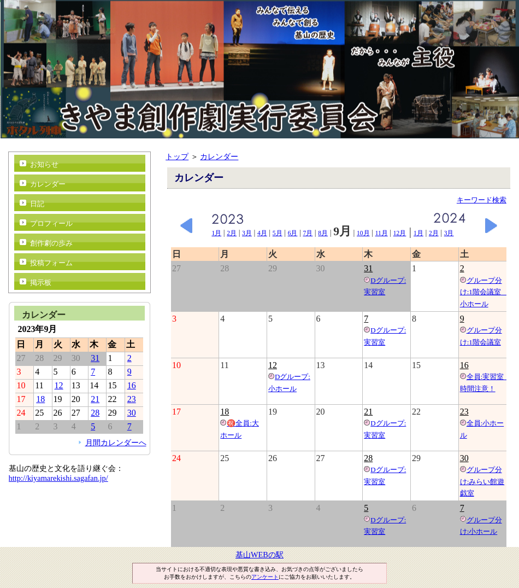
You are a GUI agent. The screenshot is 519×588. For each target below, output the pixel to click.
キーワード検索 (481, 200)
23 (464, 411)
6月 (293, 233)
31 (368, 268)
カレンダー (219, 156)
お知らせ (44, 164)
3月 (247, 233)
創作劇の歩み (51, 243)
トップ (177, 156)
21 (368, 411)
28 (368, 458)
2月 (232, 233)
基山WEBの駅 (259, 554)
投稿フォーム (51, 263)
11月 (381, 233)
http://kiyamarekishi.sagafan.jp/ (58, 478)
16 (464, 365)
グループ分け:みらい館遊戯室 (482, 481)
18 (224, 411)
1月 (216, 233)
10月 (363, 233)
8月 (323, 233)
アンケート (265, 577)
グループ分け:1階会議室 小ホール (484, 292)
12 (272, 365)
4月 (262, 233)
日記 (37, 204)
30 (464, 458)
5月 (277, 233)
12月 (399, 233)
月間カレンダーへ (115, 442)
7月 (307, 233)
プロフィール (51, 223)
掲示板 (40, 282)
